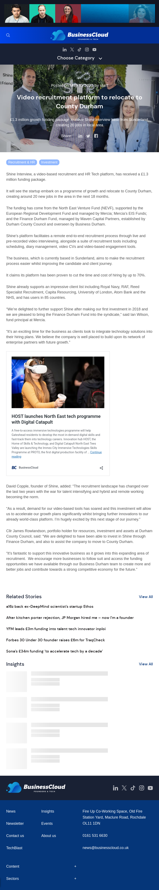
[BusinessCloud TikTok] (79, 49)
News (11, 811)
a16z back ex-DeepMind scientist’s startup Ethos (49, 606)
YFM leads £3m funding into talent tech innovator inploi (56, 629)
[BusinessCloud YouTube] (94, 49)
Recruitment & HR (21, 162)
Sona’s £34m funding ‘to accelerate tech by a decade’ (54, 651)
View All (146, 597)
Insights (47, 811)
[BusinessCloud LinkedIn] (64, 49)
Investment (49, 162)
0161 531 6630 (95, 835)
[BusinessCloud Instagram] (87, 49)
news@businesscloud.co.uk (106, 848)
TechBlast (14, 848)
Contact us (15, 836)
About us (48, 836)
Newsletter (15, 823)
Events (47, 823)
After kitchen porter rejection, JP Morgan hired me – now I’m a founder (70, 617)
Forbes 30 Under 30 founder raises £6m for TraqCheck (55, 640)
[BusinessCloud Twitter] (72, 49)
